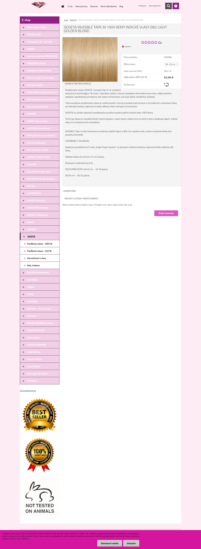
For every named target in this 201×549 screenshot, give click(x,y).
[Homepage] (62, 6)
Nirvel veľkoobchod (109, 6)
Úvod (66, 20)
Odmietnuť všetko (109, 543)
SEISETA (73, 20)
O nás (70, 6)
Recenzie (94, 6)
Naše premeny (81, 6)
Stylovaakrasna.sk (28, 390)
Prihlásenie (143, 5)
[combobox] (171, 64)
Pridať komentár (166, 213)
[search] (168, 6)
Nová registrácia (155, 5)
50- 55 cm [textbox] (170, 64)
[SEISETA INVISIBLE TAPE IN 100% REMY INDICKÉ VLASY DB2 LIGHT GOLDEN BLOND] (89, 38)
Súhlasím (131, 543)
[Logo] (39, 6)
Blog (121, 6)
